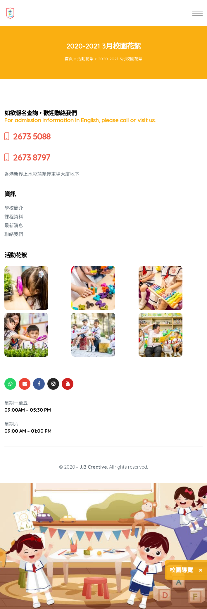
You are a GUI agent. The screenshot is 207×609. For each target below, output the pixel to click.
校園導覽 (181, 570)
